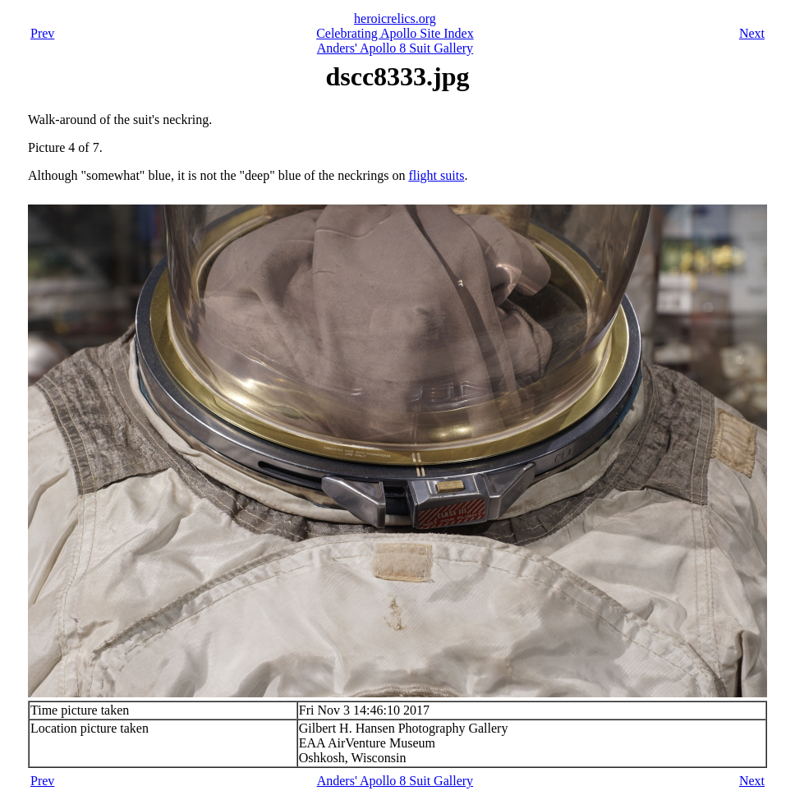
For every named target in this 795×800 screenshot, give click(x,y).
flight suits (436, 175)
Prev (42, 33)
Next (752, 33)
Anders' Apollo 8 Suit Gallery (395, 48)
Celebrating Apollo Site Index (395, 33)
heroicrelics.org (395, 18)
